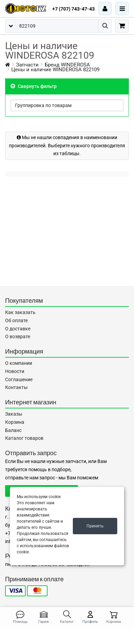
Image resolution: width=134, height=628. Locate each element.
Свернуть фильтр (34, 86)
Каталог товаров (24, 438)
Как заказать (20, 312)
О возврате (17, 336)
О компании (18, 363)
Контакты (16, 387)
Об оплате (16, 320)
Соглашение (18, 379)
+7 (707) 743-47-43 (73, 9)
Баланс (13, 430)
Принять (95, 526)
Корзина (14, 422)
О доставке (17, 328)
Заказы (13, 414)
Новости (14, 371)
